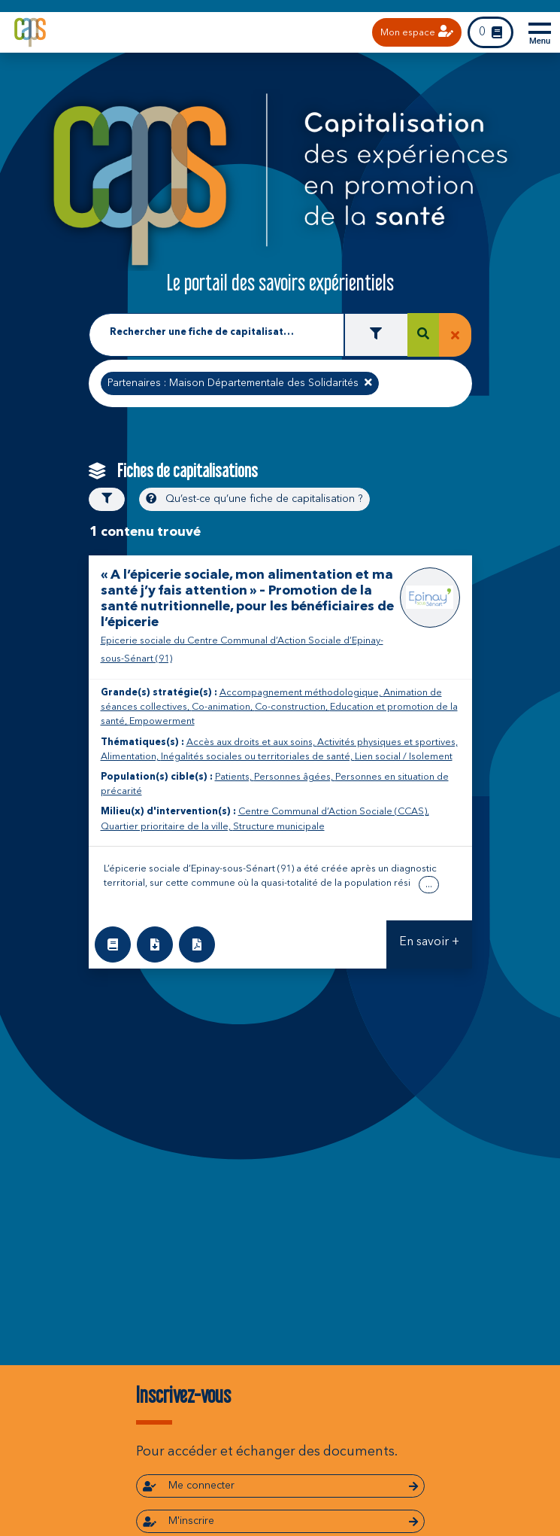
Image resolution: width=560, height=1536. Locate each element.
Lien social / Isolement (404, 757)
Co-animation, (223, 707)
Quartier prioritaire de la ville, (167, 827)
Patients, (234, 777)
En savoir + (429, 942)
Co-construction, (292, 707)
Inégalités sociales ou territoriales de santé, (258, 757)
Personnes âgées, (294, 777)
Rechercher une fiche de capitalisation (204, 332)
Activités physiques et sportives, (387, 742)
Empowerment (162, 721)
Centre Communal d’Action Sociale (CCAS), (333, 812)
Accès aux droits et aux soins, (251, 742)
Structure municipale (279, 827)
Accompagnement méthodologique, (301, 693)
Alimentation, (131, 757)
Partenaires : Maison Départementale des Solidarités (239, 381)
